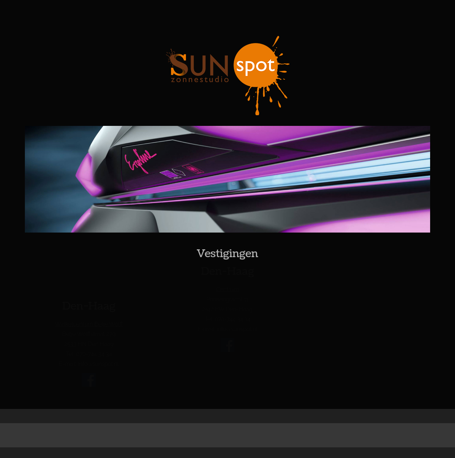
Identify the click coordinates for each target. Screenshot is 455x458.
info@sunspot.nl (98, 364)
